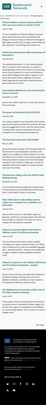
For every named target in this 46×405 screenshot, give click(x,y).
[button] (42, 6)
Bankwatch (18, 6)
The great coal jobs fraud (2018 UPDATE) (21, 112)
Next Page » (40, 325)
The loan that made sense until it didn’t (20, 140)
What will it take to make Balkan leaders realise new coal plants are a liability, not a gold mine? (22, 202)
